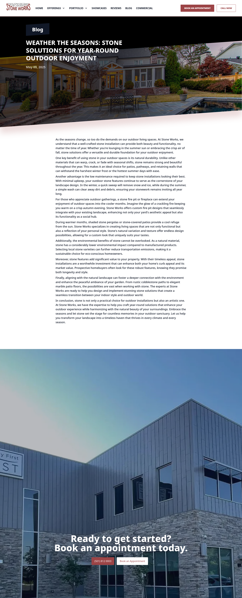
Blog (128, 13)
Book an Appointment (197, 13)
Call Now (226, 13)
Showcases (99, 13)
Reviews (116, 13)
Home (39, 13)
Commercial (144, 13)
